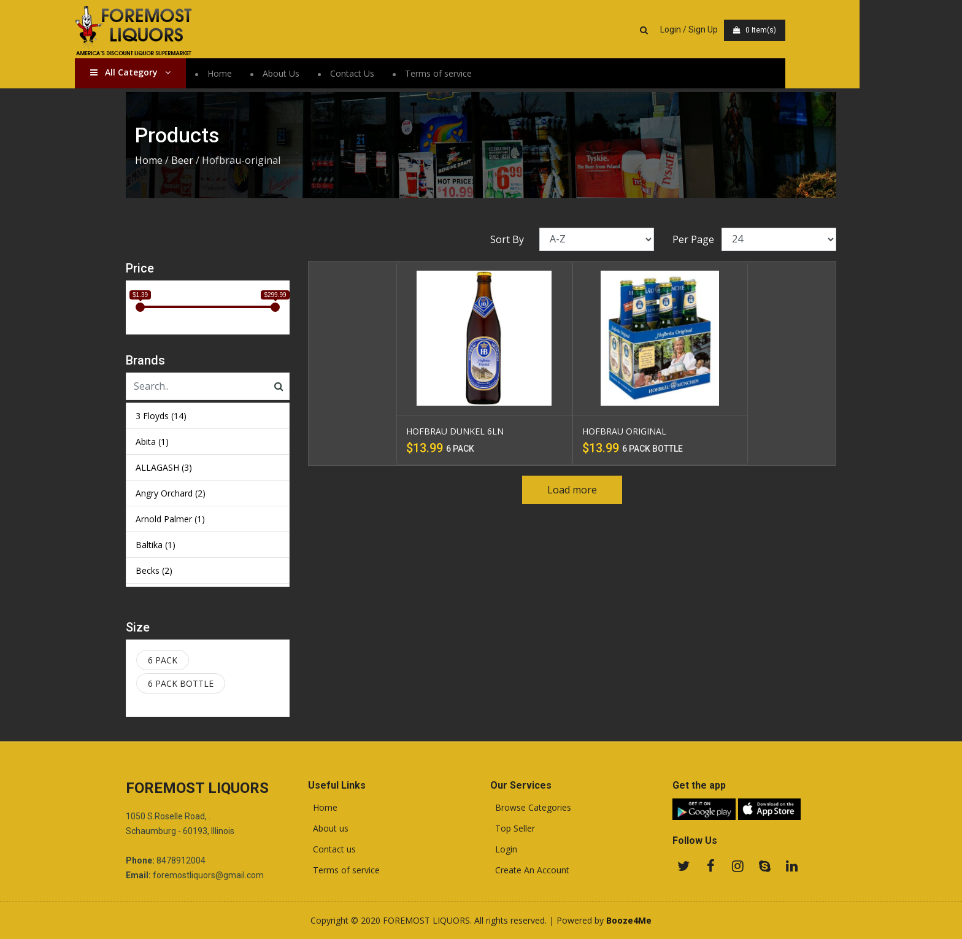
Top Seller (512, 828)
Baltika (155, 545)
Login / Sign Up (740, 29)
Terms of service (489, 73)
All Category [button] (181, 72)
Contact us (332, 849)
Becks (154, 570)
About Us (332, 73)
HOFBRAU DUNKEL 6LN (455, 431)
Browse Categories (530, 807)
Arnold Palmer (170, 519)
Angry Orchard (171, 493)
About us (328, 828)
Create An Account (529, 870)
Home (270, 73)
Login (503, 849)
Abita (152, 441)
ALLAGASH (164, 467)
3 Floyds (161, 416)
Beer (182, 160)
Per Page (693, 239)
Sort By (507, 239)
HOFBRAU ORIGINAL (624, 431)
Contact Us (403, 73)
